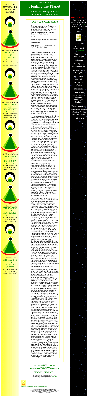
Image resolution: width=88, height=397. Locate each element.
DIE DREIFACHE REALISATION (44, 365)
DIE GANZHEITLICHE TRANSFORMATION (44, 368)
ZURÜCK (38, 372)
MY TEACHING (45, 367)
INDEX (83, 24)
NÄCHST (48, 372)
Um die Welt (79, 50)
